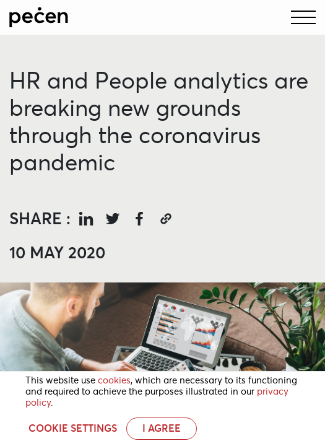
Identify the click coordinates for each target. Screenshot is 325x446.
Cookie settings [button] (72, 428)
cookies (114, 380)
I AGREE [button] (161, 428)
